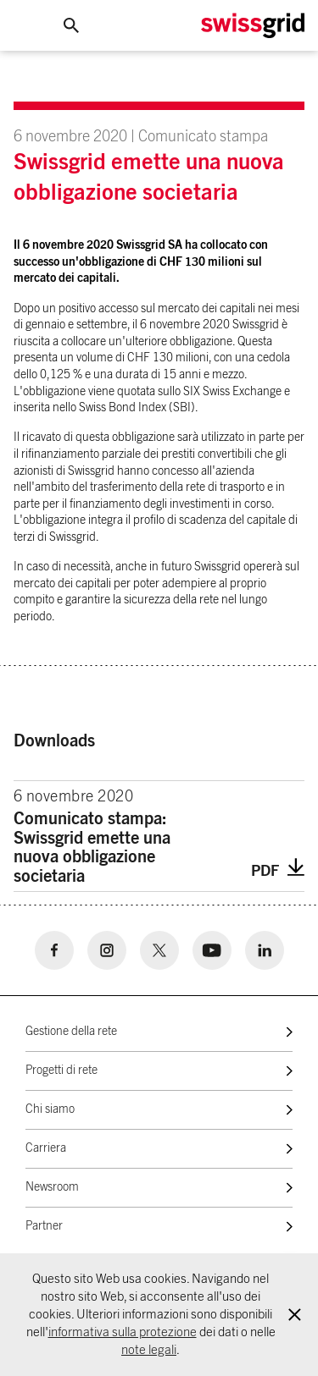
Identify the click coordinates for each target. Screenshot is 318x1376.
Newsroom (52, 1187)
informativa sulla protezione (122, 1332)
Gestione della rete (71, 1032)
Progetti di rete (61, 1070)
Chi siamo (50, 1109)
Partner (44, 1226)
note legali (148, 1350)
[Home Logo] (252, 26)
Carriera (45, 1148)
